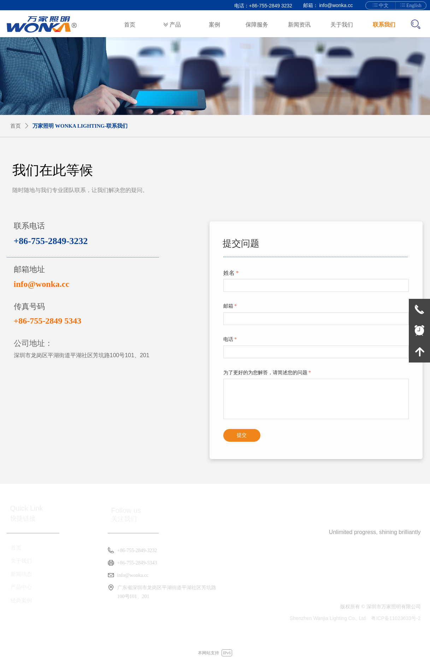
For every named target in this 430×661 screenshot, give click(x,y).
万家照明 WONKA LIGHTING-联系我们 (80, 126)
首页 (15, 126)
